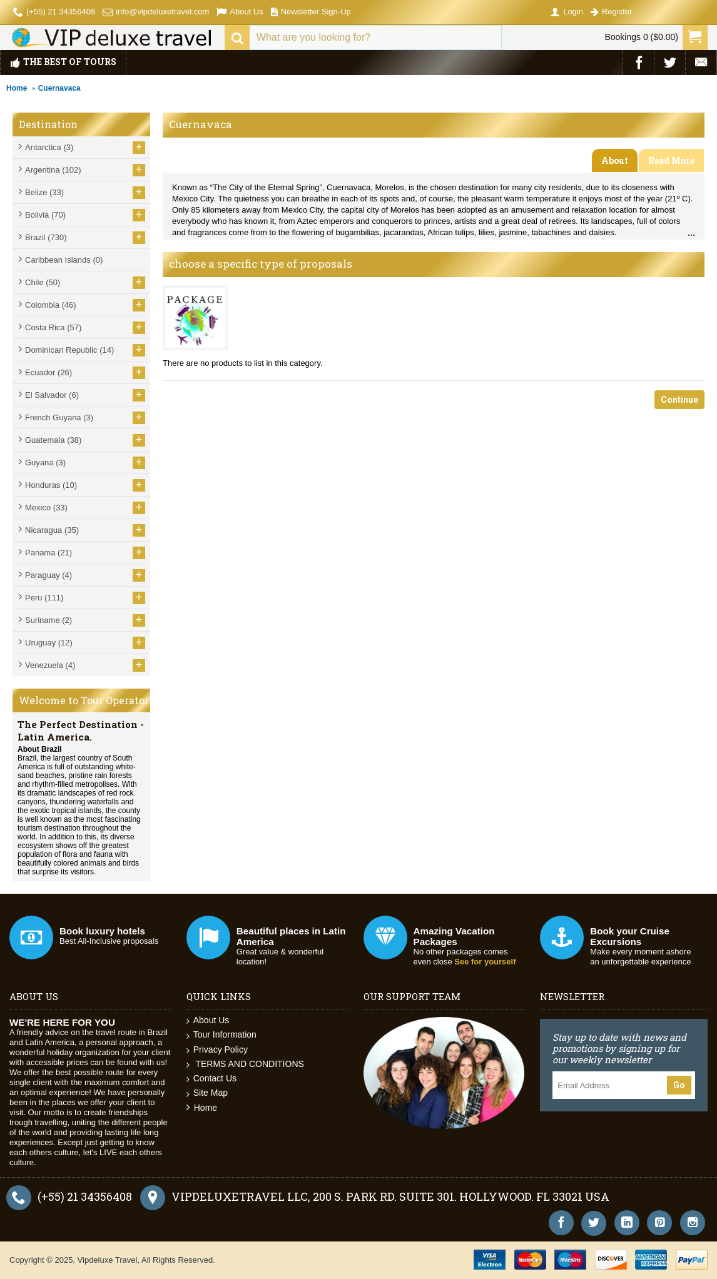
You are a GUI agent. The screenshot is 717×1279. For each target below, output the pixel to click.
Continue (679, 400)
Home (16, 88)
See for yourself (485, 961)
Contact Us (211, 1078)
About (614, 160)
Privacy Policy (217, 1049)
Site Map (207, 1093)
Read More (671, 160)
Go (679, 1085)
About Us (208, 1020)
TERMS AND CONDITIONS (245, 1064)
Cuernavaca (59, 88)
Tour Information (221, 1034)
